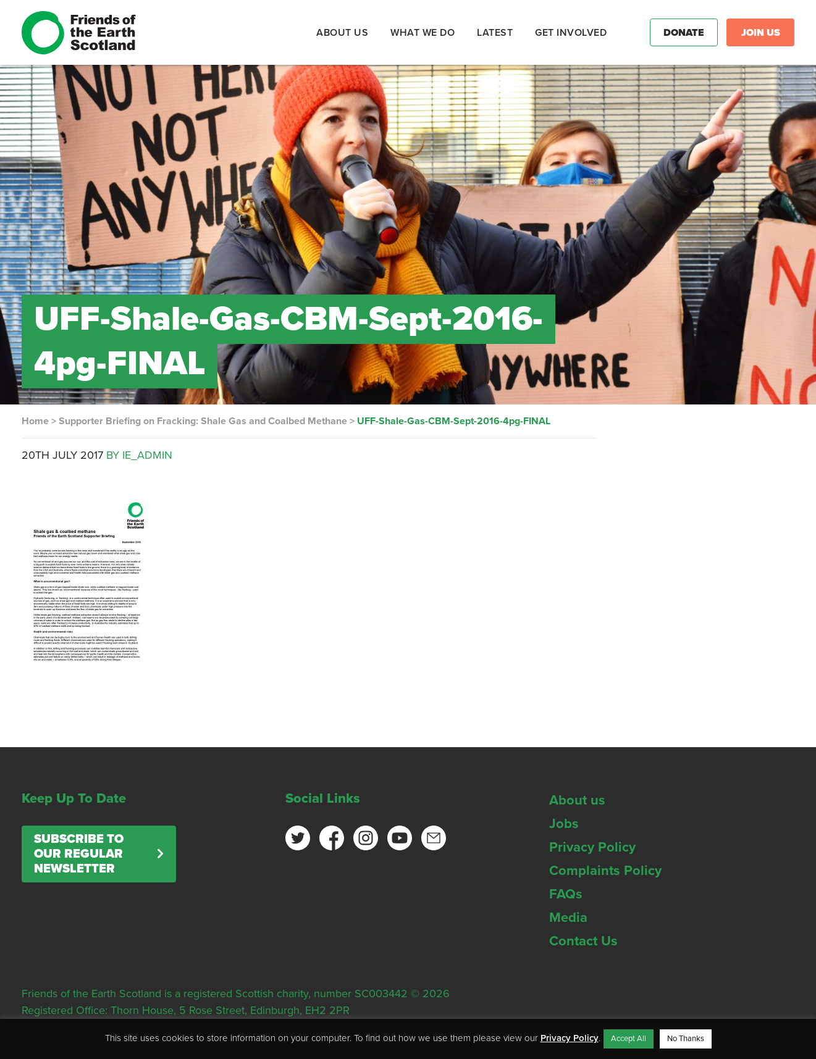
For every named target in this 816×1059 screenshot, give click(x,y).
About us (577, 800)
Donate (683, 33)
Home (35, 421)
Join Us (760, 33)
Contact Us (583, 941)
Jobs (564, 824)
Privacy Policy (592, 847)
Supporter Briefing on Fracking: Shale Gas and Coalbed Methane (203, 421)
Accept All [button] (628, 1039)
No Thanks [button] (685, 1039)
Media (568, 918)
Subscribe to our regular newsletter (79, 854)
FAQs (566, 894)
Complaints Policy (605, 871)
